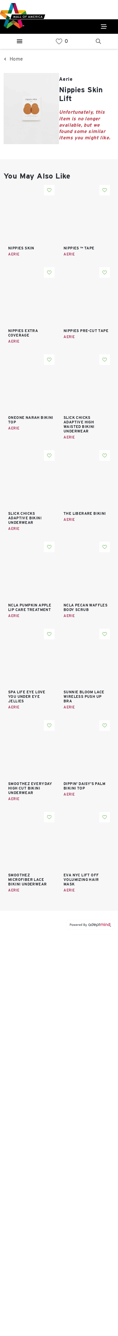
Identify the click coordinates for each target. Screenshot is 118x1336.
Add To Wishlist (49, 190)
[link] (59, 41)
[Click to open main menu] (104, 26)
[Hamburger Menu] (19, 41)
